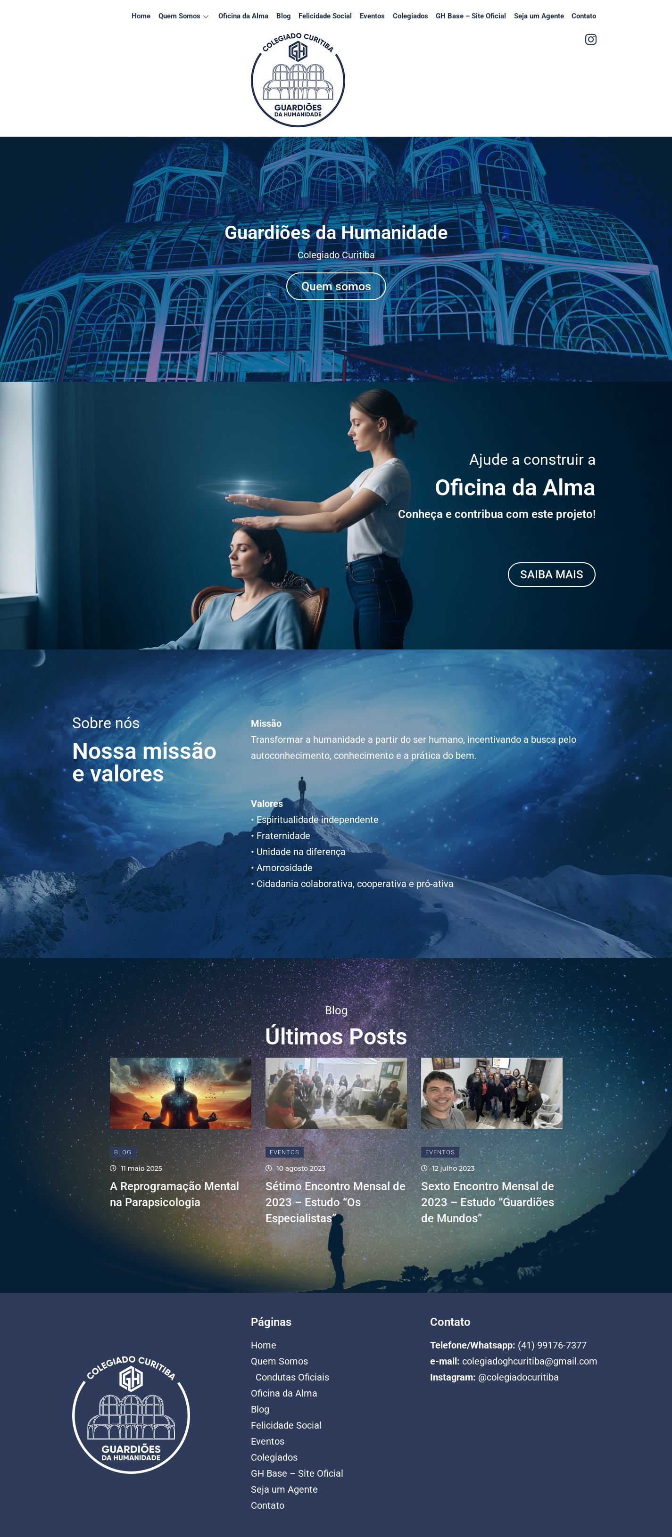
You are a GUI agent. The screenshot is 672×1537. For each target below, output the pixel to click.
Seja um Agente (541, 16)
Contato (584, 16)
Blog (291, 16)
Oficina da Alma (253, 16)
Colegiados (414, 16)
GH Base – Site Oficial (474, 16)
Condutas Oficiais (292, 1377)
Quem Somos (195, 16)
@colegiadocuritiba (518, 1377)
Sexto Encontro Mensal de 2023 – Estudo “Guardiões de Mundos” (487, 1202)
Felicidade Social (332, 16)
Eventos (377, 16)
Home (152, 16)
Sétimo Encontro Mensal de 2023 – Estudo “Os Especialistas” (335, 1202)
